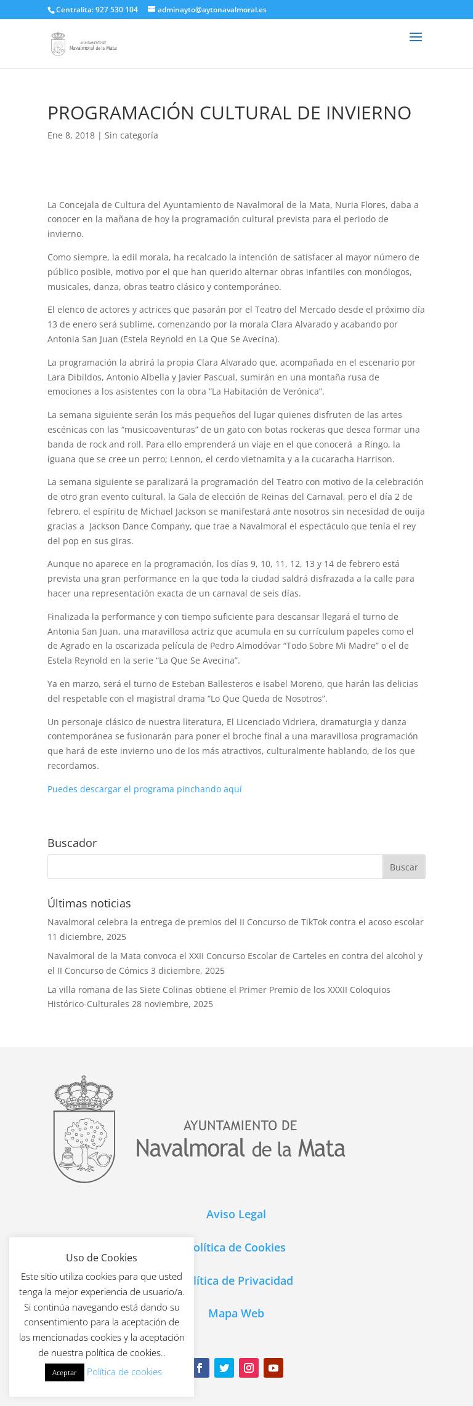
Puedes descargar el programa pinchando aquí (144, 789)
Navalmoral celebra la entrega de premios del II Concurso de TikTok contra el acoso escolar (235, 922)
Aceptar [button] (64, 1372)
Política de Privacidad (236, 1280)
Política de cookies (124, 1371)
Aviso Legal (236, 1214)
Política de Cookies (236, 1247)
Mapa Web (236, 1313)
